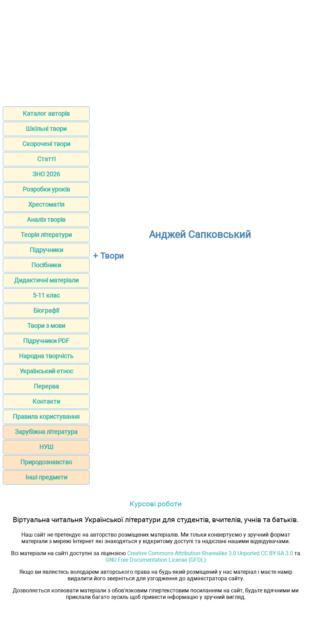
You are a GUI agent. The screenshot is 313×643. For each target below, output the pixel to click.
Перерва (46, 386)
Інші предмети (46, 477)
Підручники (46, 249)
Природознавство (46, 462)
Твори (112, 256)
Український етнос (46, 371)
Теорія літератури (46, 234)
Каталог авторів (46, 113)
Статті (46, 159)
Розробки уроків (46, 189)
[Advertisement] (156, 51)
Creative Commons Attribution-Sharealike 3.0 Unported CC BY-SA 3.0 (210, 553)
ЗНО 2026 (46, 174)
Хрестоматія (46, 204)
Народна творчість (46, 356)
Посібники (46, 265)
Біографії (46, 310)
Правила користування (46, 416)
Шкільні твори (46, 128)
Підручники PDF (46, 340)
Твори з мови (46, 325)
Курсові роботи (156, 503)
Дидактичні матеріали (46, 280)
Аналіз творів (46, 219)
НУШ (46, 446)
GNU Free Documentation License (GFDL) (155, 560)
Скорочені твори (46, 143)
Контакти (46, 401)
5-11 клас (46, 295)
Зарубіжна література (46, 431)
